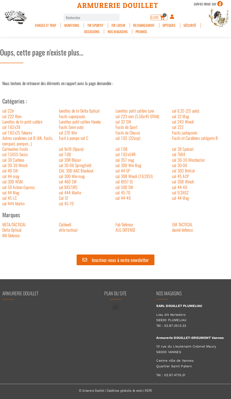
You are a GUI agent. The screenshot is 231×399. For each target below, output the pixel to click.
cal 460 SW (68, 182)
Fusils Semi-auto (71, 127)
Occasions (92, 31)
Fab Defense (124, 224)
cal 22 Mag (180, 116)
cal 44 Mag (10, 192)
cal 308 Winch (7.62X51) (134, 176)
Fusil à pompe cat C (73, 138)
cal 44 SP (123, 171)
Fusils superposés (72, 116)
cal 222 (178, 127)
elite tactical (68, 230)
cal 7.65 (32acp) (128, 138)
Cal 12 (63, 198)
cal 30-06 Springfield (75, 165)
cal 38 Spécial (183, 149)
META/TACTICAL (14, 224)
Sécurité (189, 25)
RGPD (148, 390)
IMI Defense (11, 235)
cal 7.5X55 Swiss (15, 154)
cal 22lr (8, 111)
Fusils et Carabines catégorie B (195, 138)
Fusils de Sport (126, 127)
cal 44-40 (179, 187)
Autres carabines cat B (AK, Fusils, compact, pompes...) (27, 140)
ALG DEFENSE (125, 230)
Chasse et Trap (45, 25)
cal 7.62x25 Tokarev (17, 133)
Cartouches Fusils (15, 149)
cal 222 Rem (12, 116)
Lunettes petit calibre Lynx (135, 111)
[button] (115, 307)
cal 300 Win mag (72, 176)
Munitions (71, 25)
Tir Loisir (118, 25)
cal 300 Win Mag (128, 165)
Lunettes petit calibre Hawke (80, 122)
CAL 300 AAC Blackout (76, 171)
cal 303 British (183, 171)
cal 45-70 (123, 192)
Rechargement (143, 25)
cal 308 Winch (183, 182)
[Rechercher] (123, 17)
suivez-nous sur (205, 3)
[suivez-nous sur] (220, 4)
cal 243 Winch (183, 122)
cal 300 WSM (12, 182)
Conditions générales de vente (125, 390)
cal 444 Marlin (70, 192)
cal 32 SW (123, 122)
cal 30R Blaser (70, 160)
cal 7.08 (122, 149)
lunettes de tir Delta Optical (79, 111)
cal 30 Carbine (13, 160)
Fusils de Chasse (128, 133)
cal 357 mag (125, 160)
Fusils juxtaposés (184, 133)
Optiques (169, 25)
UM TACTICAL (182, 224)
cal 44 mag (10, 176)
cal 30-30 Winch (14, 165)
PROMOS (141, 31)
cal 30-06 (179, 165)
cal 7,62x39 (11, 127)
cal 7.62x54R (126, 154)
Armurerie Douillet (117, 5)
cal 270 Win (68, 133)
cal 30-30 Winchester (188, 160)
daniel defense (182, 230)
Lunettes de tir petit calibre (22, 122)
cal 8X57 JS (124, 182)
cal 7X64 (178, 154)
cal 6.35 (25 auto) (186, 111)
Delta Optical (12, 230)
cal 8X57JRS (68, 187)
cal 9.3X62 (180, 192)
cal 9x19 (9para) (71, 149)
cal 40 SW (10, 171)
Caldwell (65, 224)
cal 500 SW (124, 187)
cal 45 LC (9, 198)
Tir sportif (95, 25)
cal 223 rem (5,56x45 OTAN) (137, 116)
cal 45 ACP (180, 176)
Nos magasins (118, 31)
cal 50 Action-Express (18, 187)
